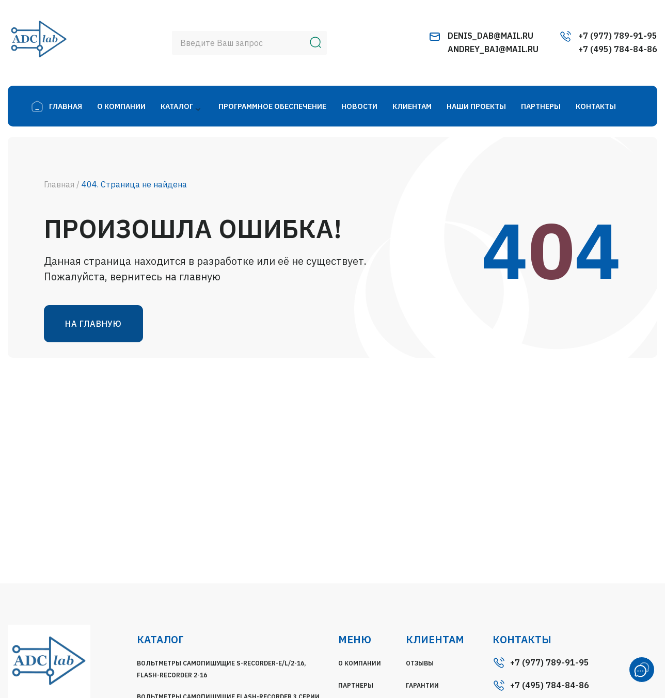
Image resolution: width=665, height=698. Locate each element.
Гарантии (422, 685)
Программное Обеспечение (272, 106)
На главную (93, 324)
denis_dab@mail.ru (490, 35)
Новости (359, 106)
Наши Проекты (476, 106)
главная (65, 106)
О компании (121, 106)
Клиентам (412, 106)
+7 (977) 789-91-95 (617, 35)
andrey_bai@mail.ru (493, 49)
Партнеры (541, 106)
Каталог (177, 106)
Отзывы (420, 663)
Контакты (596, 106)
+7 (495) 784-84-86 (617, 49)
